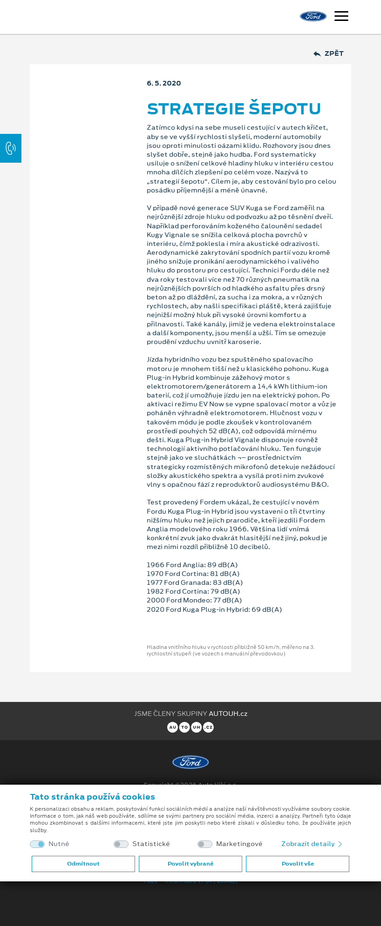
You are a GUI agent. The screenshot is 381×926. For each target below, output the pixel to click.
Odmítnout (83, 863)
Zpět (328, 53)
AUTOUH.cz (228, 713)
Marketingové (239, 844)
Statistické (151, 844)
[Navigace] (341, 17)
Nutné (58, 844)
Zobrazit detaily (312, 843)
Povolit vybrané (190, 863)
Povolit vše (298, 863)
